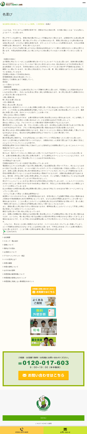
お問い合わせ (65, 432)
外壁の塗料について (11, 267)
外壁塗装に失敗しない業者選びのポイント (19, 281)
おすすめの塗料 (9, 270)
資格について (8, 245)
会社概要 (7, 237)
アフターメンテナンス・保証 (14, 256)
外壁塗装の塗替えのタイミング (15, 278)
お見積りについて (10, 252)
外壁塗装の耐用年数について (14, 274)
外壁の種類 (8, 263)
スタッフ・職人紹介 (11, 241)
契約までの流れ (9, 248)
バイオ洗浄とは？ (10, 259)
